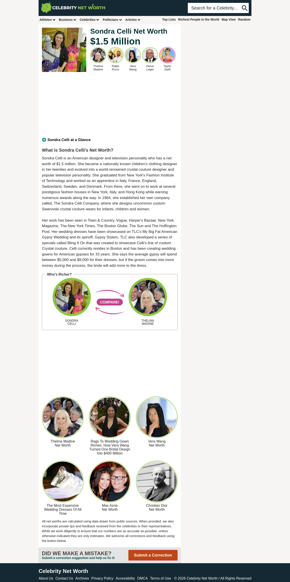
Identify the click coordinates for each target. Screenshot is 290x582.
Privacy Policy (102, 578)
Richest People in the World (198, 19)
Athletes (47, 19)
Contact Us (64, 578)
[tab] (110, 140)
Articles (133, 19)
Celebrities (90, 19)
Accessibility (125, 578)
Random (244, 19)
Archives (82, 578)
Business (67, 19)
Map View (228, 19)
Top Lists (169, 19)
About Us (46, 578)
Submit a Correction (153, 555)
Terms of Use (160, 578)
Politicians (112, 19)
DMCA (142, 578)
